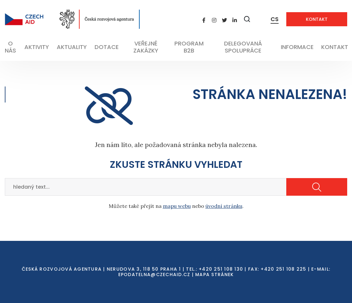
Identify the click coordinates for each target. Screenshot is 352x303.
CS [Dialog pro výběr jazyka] (275, 19)
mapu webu (177, 206)
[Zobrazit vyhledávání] (247, 19)
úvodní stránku (223, 206)
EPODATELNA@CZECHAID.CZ (154, 274)
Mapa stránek (214, 274)
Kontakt (317, 19)
